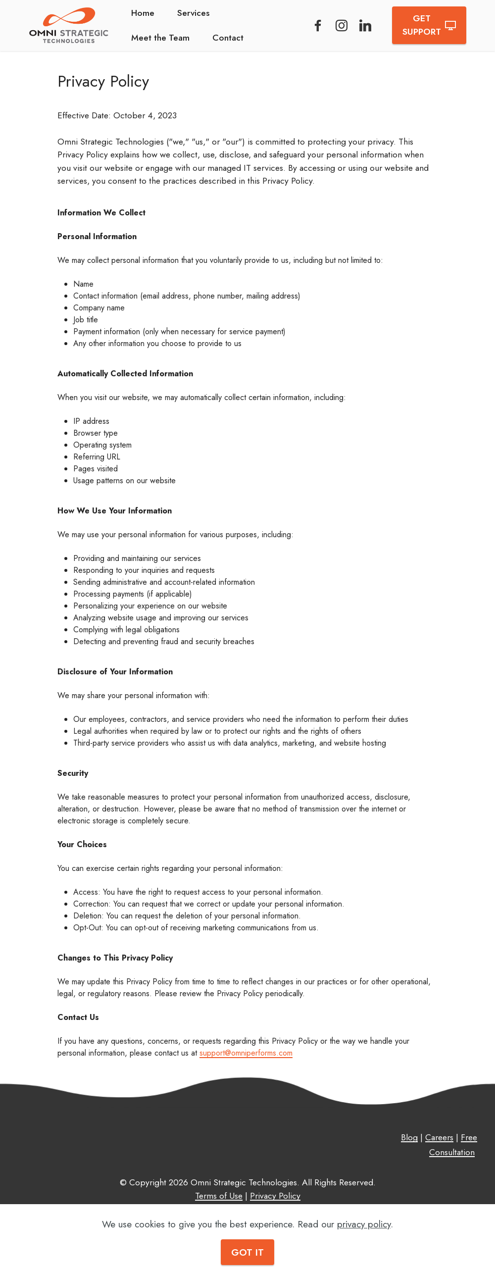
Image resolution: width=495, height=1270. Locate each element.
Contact (228, 37)
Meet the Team (160, 37)
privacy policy (364, 1224)
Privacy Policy (275, 1195)
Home (142, 12)
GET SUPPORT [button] (429, 25)
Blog (409, 1137)
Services (193, 12)
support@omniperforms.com (246, 1053)
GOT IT (247, 1252)
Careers (439, 1137)
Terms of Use (219, 1195)
